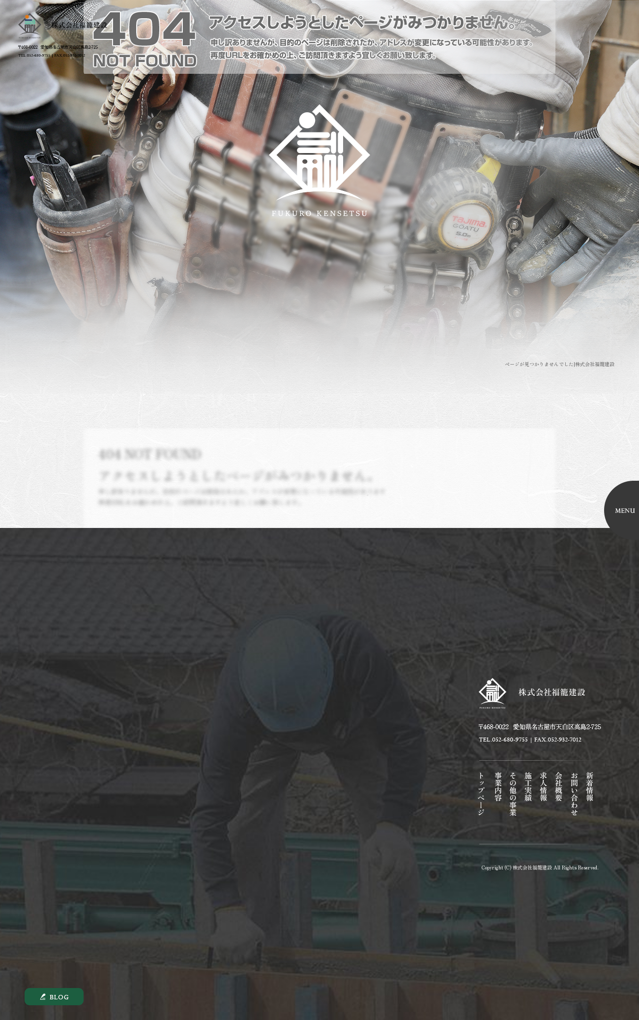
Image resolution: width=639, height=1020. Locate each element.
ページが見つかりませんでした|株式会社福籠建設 (559, 364)
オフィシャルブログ (586, 801)
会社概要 (556, 801)
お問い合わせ (571, 801)
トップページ (480, 801)
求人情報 (541, 801)
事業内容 (495, 801)
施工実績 (525, 801)
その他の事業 (510, 801)
